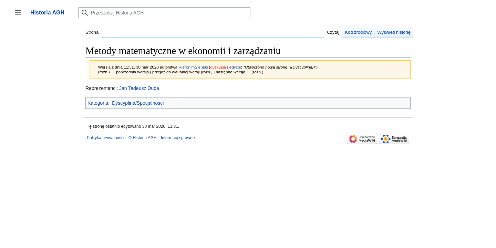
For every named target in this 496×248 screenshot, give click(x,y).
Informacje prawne (178, 137)
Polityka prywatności (105, 137)
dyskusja (218, 67)
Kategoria (97, 103)
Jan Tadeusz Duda (139, 88)
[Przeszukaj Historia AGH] (164, 12)
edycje (235, 67)
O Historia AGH (142, 137)
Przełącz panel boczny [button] (20, 16)
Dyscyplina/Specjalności (138, 103)
